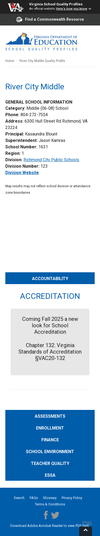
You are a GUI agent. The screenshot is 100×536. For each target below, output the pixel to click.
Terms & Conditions (50, 504)
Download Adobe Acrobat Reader (37, 526)
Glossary (50, 498)
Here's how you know (71, 8)
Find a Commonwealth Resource (50, 19)
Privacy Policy (72, 498)
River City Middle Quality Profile (42, 61)
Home (9, 61)
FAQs (34, 498)
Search (19, 498)
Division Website (22, 172)
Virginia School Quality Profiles (56, 4)
